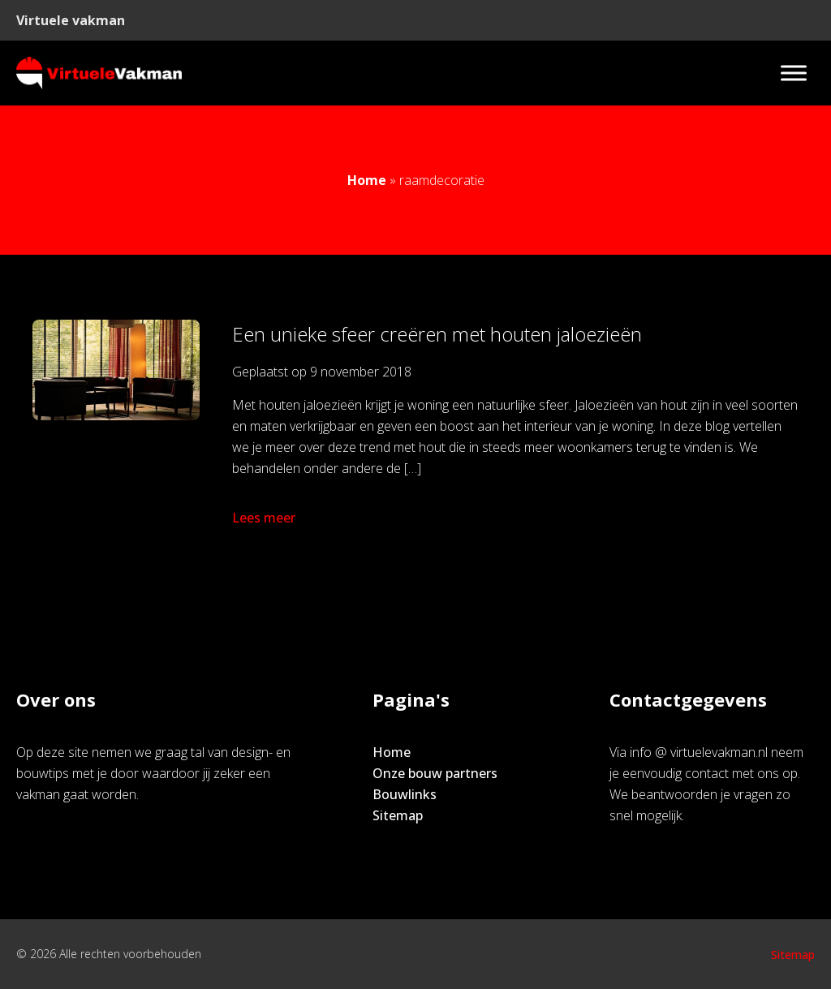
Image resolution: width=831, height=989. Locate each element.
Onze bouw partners (434, 773)
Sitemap (397, 815)
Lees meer (265, 518)
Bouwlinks (404, 794)
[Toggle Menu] (794, 72)
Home (366, 180)
